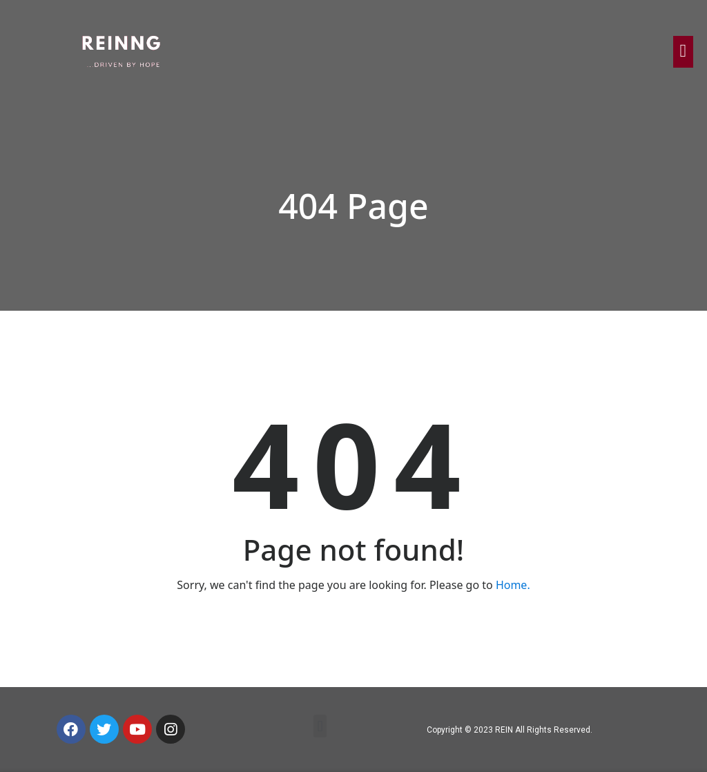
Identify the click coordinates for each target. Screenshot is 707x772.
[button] (320, 726)
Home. (513, 584)
